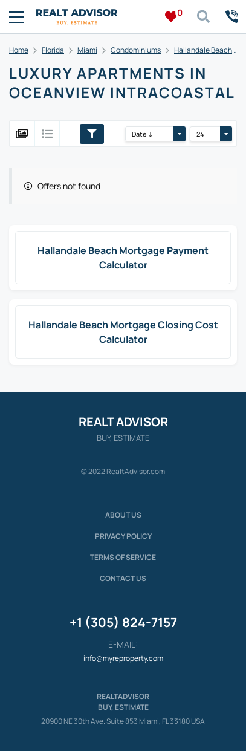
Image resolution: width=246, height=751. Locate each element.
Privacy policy (123, 536)
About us (123, 515)
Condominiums (136, 50)
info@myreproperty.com (123, 658)
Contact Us (123, 578)
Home (18, 50)
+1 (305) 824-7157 (123, 622)
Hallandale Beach (203, 50)
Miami (87, 50)
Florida (53, 50)
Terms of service (123, 557)
